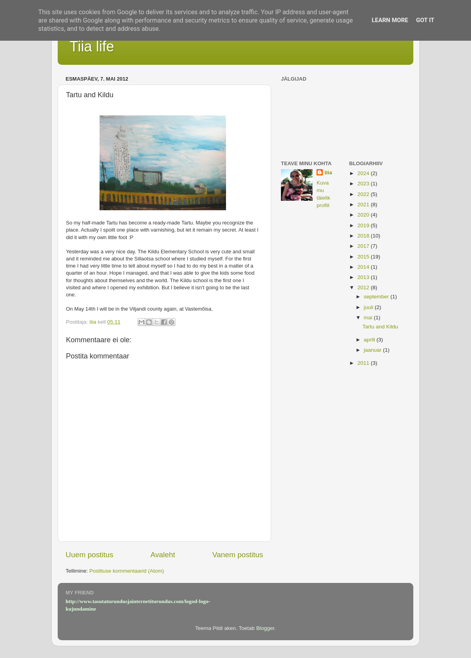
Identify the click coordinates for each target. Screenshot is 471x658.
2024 (364, 173)
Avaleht (163, 555)
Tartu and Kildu (380, 327)
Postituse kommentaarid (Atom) (126, 571)
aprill (370, 340)
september (377, 297)
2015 (364, 257)
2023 (364, 184)
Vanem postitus (237, 555)
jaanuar (373, 350)
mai (369, 318)
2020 (364, 215)
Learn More (390, 20)
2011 (364, 363)
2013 (364, 277)
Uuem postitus (89, 555)
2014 (364, 267)
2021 (364, 204)
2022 (364, 194)
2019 (364, 225)
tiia (328, 172)
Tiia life (92, 46)
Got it (425, 20)
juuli (369, 307)
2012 (364, 287)
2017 (364, 246)
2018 (364, 236)
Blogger (265, 628)
